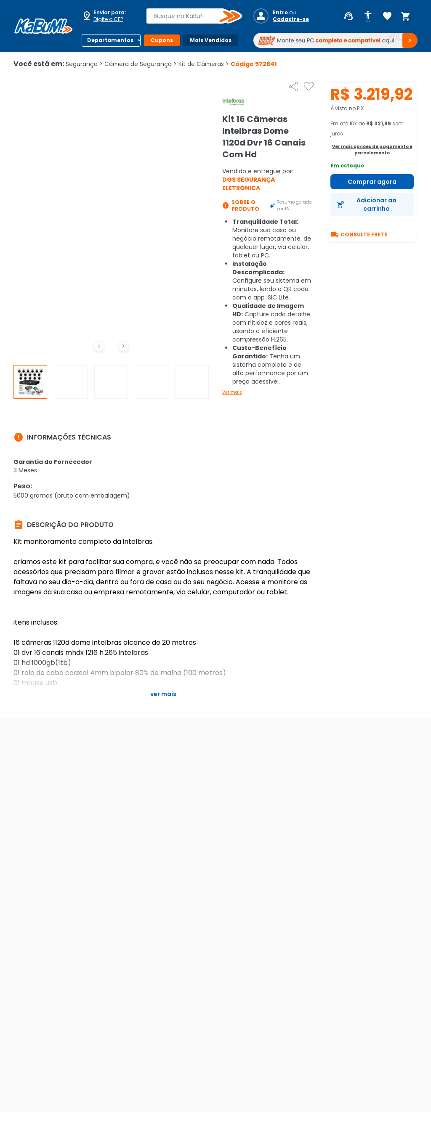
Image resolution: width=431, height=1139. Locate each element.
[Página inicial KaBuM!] (43, 26)
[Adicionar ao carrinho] (372, 204)
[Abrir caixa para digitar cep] (109, 16)
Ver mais (232, 392)
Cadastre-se (291, 19)
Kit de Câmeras (203, 64)
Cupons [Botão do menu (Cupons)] (162, 40)
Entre (280, 12)
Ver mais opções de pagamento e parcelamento (372, 149)
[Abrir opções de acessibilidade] (367, 16)
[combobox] (188, 16)
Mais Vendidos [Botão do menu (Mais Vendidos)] (210, 40)
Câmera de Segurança (140, 64)
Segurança (84, 64)
